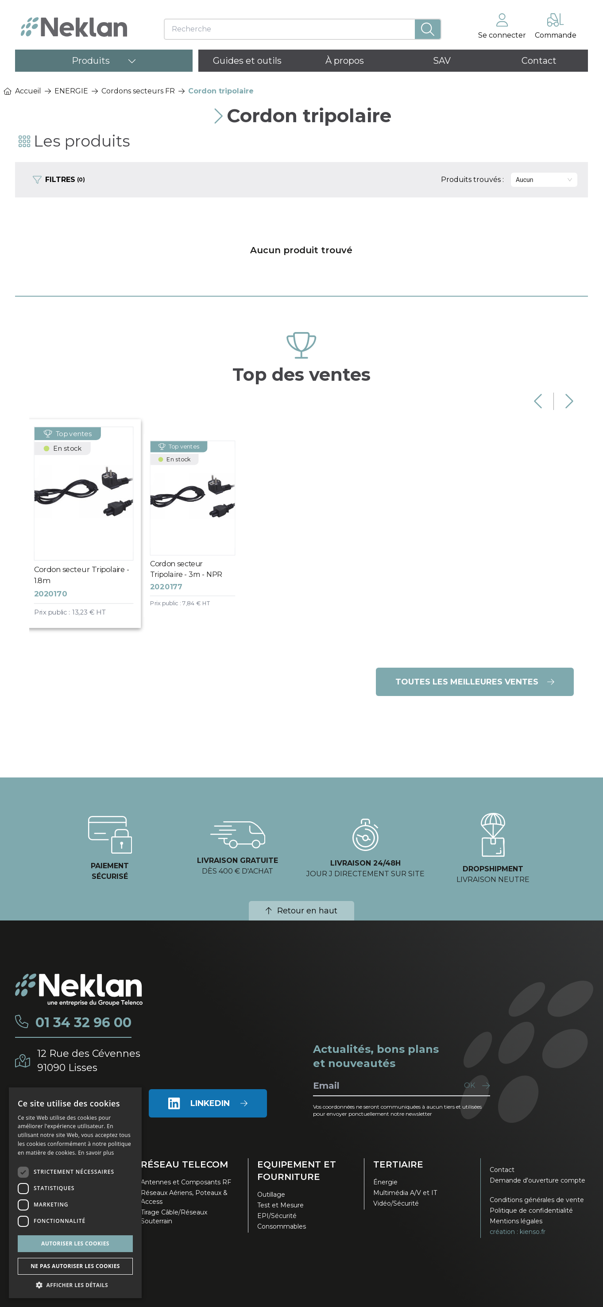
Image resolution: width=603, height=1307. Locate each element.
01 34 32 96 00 (83, 1022)
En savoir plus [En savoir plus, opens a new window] (96, 1152)
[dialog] (75, 1192)
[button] (75, 1284)
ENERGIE (71, 91)
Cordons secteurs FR (138, 91)
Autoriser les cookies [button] (75, 1243)
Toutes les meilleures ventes (474, 682)
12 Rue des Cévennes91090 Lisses (88, 1061)
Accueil (22, 91)
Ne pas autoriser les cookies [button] (75, 1266)
